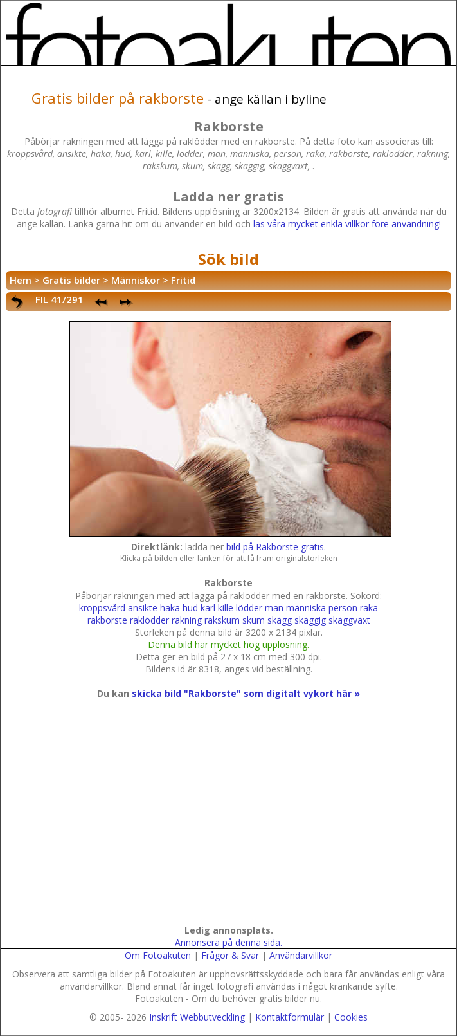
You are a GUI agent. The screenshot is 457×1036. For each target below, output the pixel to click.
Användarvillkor (300, 955)
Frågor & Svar (230, 955)
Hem (20, 279)
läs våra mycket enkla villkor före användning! (347, 223)
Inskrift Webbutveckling (197, 1017)
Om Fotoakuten (158, 955)
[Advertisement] (226, 824)
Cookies (351, 1017)
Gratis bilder (71, 279)
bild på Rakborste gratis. (276, 547)
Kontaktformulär (289, 1017)
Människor (135, 279)
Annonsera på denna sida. (228, 942)
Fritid (183, 279)
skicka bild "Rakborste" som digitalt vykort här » (246, 693)
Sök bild (228, 259)
